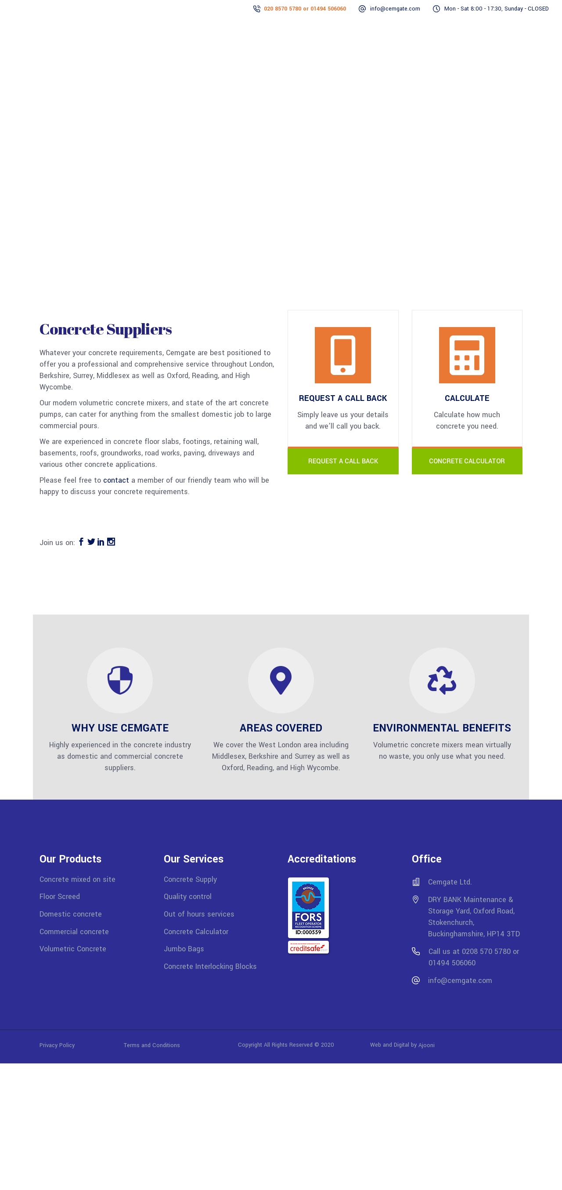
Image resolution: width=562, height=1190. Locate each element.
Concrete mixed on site (77, 879)
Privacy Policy (82, 1045)
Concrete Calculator (196, 931)
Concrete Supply (190, 879)
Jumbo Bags (184, 949)
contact (116, 480)
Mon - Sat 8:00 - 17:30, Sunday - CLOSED (496, 9)
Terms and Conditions (152, 1045)
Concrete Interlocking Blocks (210, 966)
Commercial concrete (74, 931)
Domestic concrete (71, 914)
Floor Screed (60, 897)
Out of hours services (199, 914)
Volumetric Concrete (73, 949)
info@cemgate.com (395, 9)
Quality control (188, 897)
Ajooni (426, 1045)
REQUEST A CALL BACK (343, 461)
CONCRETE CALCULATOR (467, 461)
